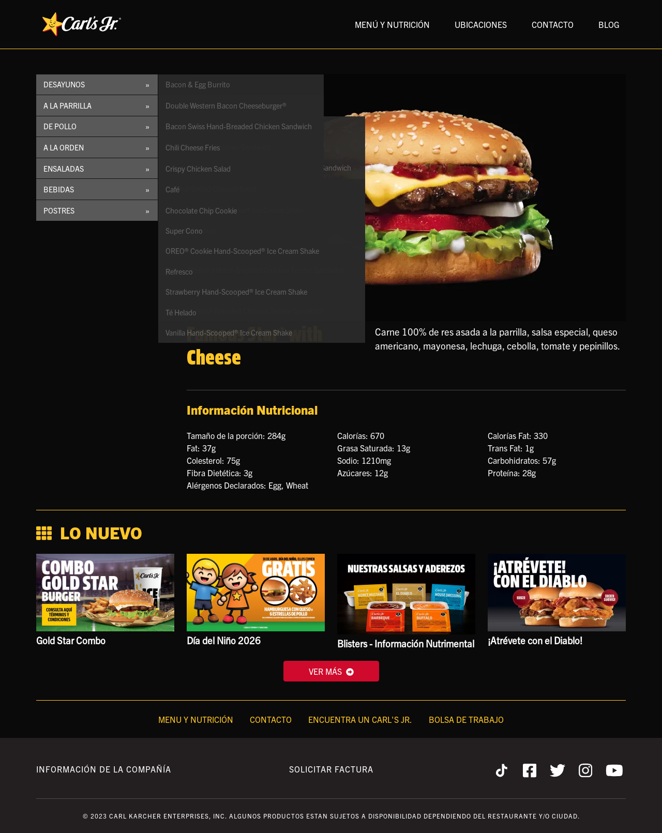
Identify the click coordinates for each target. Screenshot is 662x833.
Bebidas (58, 189)
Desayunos (64, 84)
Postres (58, 210)
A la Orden (63, 147)
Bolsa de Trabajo (466, 719)
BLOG (609, 24)
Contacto (271, 719)
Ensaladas (63, 168)
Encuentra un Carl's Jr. (360, 719)
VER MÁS (331, 671)
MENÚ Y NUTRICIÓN (392, 24)
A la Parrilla (67, 105)
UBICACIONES (481, 24)
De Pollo (60, 126)
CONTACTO (553, 24)
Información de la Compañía (103, 769)
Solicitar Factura (331, 769)
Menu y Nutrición (195, 719)
